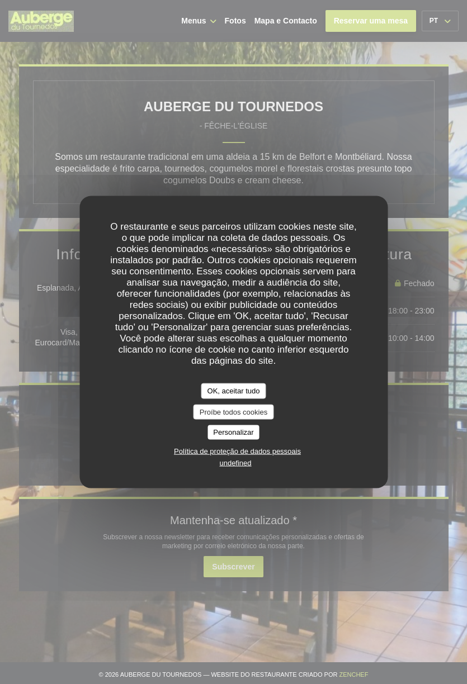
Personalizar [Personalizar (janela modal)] (233, 432)
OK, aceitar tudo (233, 391)
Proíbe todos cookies (233, 411)
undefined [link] (235, 462)
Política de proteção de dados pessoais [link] (237, 450)
